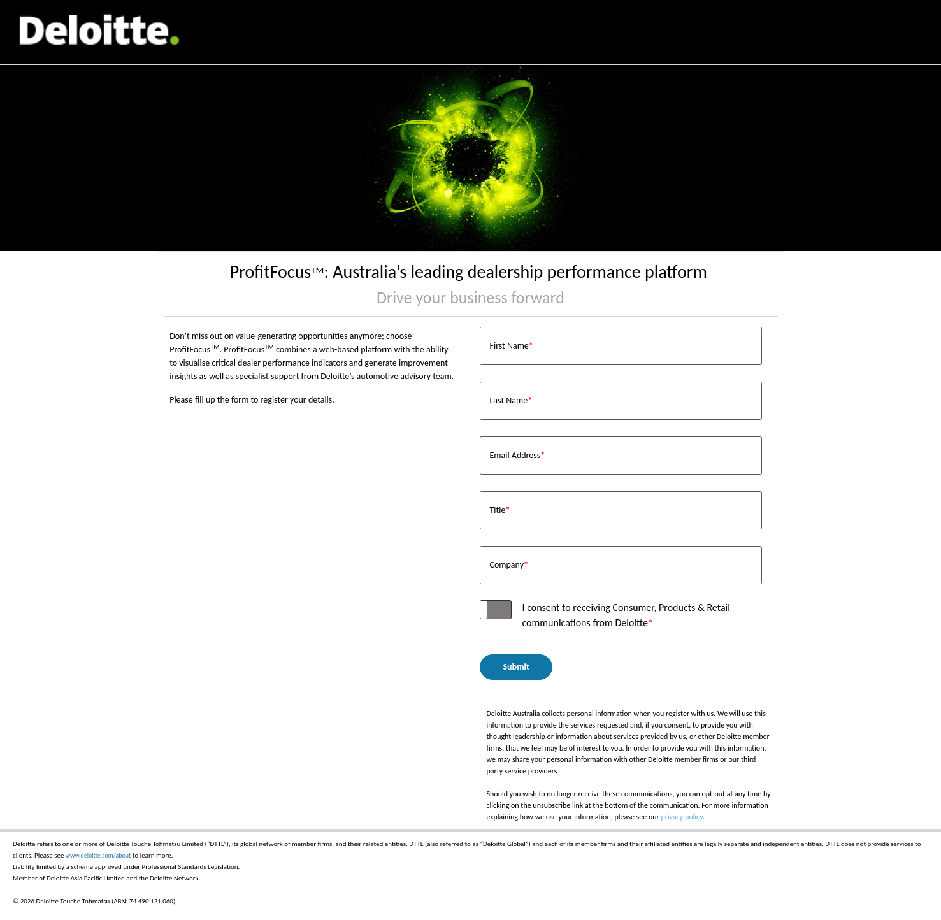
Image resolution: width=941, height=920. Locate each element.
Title (499, 510)
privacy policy (681, 816)
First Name (511, 345)
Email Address (517, 455)
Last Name (510, 400)
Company (508, 564)
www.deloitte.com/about (98, 855)
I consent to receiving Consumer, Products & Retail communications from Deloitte (625, 615)
